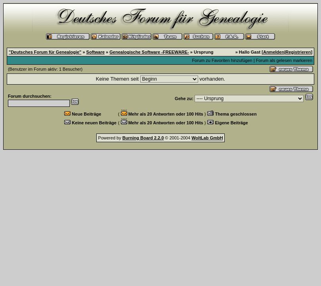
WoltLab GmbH (207, 137)
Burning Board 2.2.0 (143, 137)
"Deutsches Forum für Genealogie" (45, 52)
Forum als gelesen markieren (284, 60)
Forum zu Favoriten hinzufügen (222, 60)
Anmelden (273, 52)
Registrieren (298, 52)
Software (95, 52)
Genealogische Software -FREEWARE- (149, 52)
